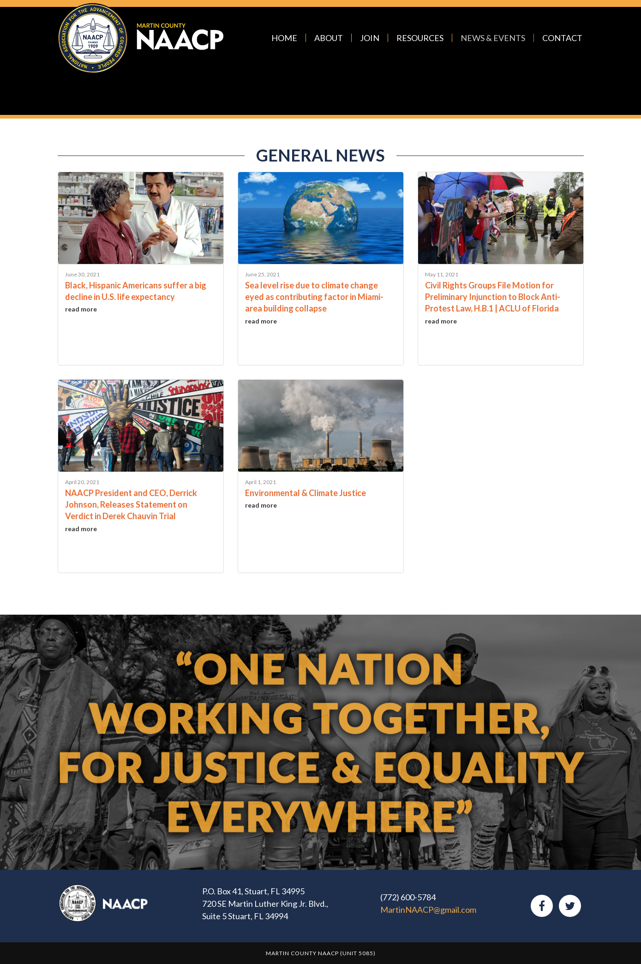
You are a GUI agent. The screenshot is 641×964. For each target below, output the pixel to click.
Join (369, 38)
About (328, 38)
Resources (419, 38)
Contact (562, 38)
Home (284, 38)
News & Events (493, 38)
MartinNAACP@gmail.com (428, 909)
